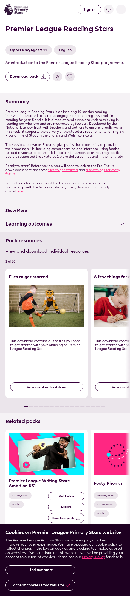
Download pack (24, 76)
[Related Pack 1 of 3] (46, 479)
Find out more (40, 569)
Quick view (66, 496)
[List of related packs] (65, 484)
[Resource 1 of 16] (46, 333)
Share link (57, 76)
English (65, 50)
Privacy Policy (93, 557)
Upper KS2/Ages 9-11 (28, 50)
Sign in (89, 9)
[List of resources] (65, 338)
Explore (66, 507)
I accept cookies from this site (37, 585)
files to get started (63, 170)
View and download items (46, 387)
